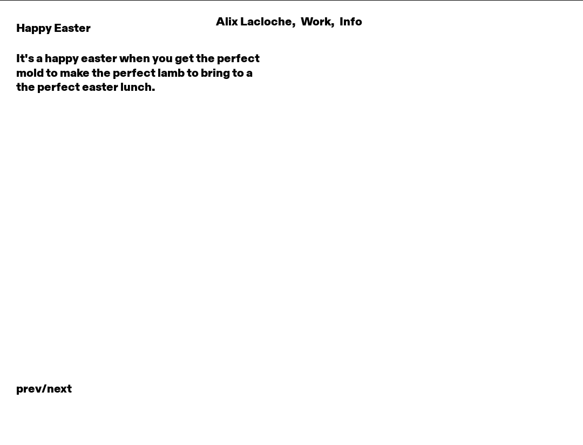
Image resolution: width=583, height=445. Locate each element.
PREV (29, 389)
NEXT (59, 389)
